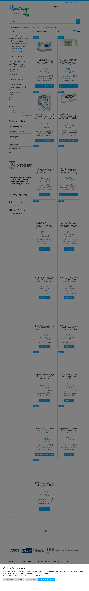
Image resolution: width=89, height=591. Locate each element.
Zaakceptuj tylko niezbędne (14, 579)
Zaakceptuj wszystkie (46, 579)
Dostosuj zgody (31, 579)
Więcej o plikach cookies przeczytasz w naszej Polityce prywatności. (23, 575)
